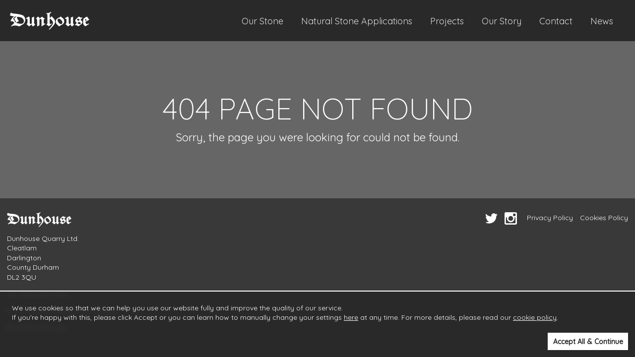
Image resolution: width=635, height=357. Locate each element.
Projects (447, 21)
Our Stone (262, 21)
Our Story (501, 21)
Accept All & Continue (588, 341)
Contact (555, 21)
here (351, 317)
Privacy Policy (550, 217)
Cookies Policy (604, 217)
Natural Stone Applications (356, 21)
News (601, 21)
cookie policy (535, 317)
